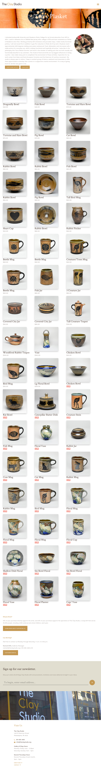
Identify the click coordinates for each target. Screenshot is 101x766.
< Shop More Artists (12, 65)
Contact (16, 758)
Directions (17, 756)
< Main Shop (26, 65)
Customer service (11, 645)
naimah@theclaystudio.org (11, 641)
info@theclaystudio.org (22, 735)
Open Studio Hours (20, 760)
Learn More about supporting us (16, 621)
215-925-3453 (19, 733)
